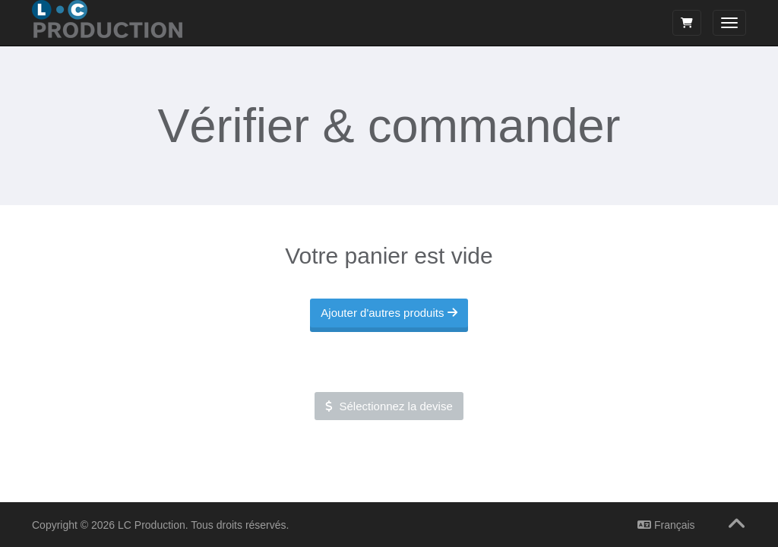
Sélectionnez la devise (389, 405)
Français (666, 525)
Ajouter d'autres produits (389, 311)
